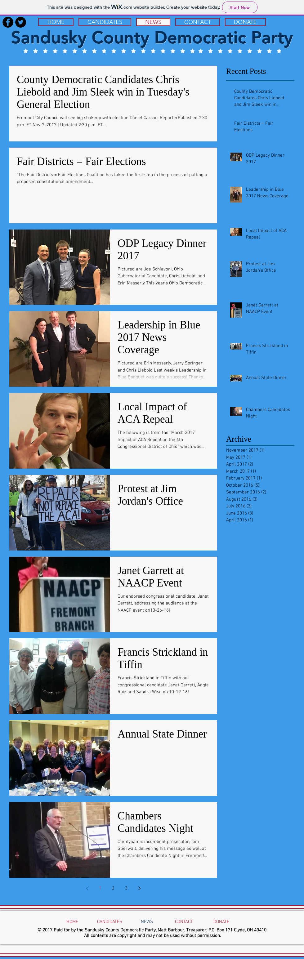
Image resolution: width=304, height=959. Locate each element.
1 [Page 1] (100, 888)
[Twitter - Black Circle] (20, 22)
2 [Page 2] (113, 888)
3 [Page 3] (126, 888)
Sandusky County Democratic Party (152, 38)
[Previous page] (87, 888)
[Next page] (139, 888)
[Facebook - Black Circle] (7, 22)
